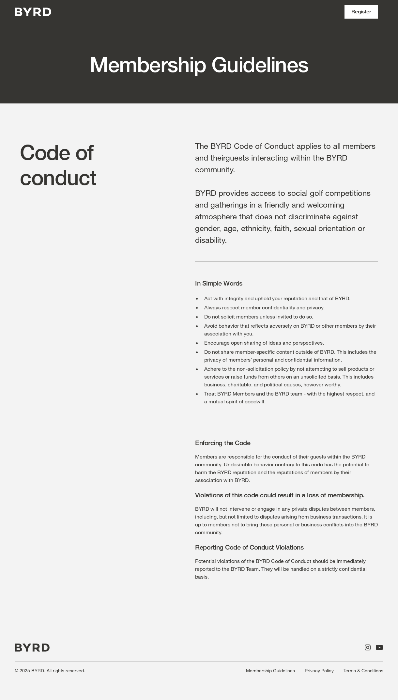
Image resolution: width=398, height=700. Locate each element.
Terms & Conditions (363, 670)
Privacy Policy (319, 670)
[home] (33, 12)
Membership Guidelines (270, 670)
